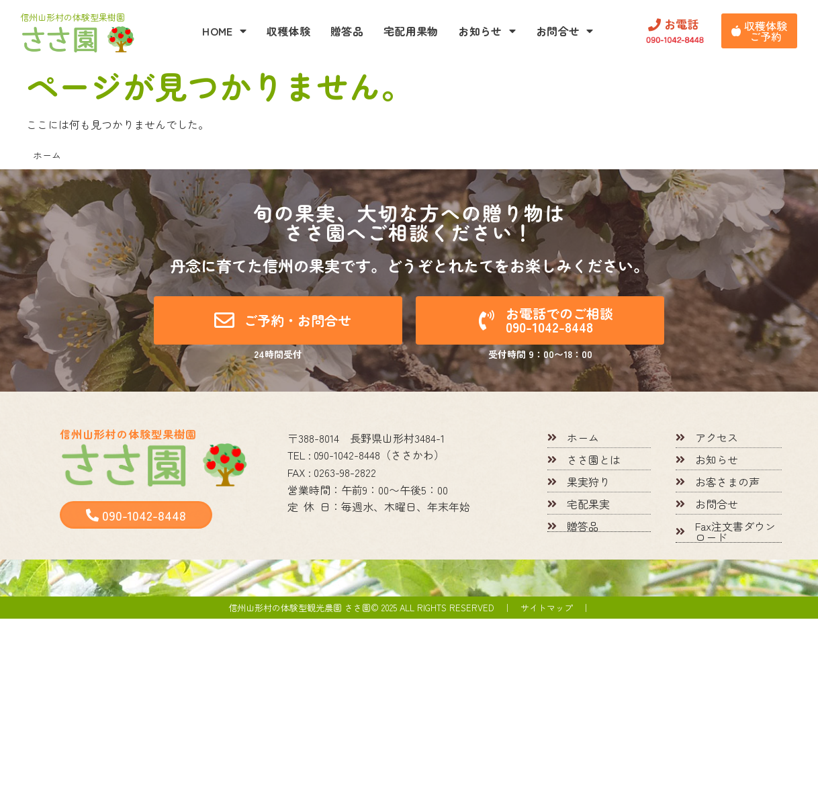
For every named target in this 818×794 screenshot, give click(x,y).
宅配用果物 (411, 31)
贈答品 (346, 31)
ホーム (47, 155)
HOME (224, 31)
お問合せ (565, 31)
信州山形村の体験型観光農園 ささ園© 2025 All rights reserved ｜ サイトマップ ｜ (409, 607)
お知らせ (487, 31)
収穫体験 (288, 31)
